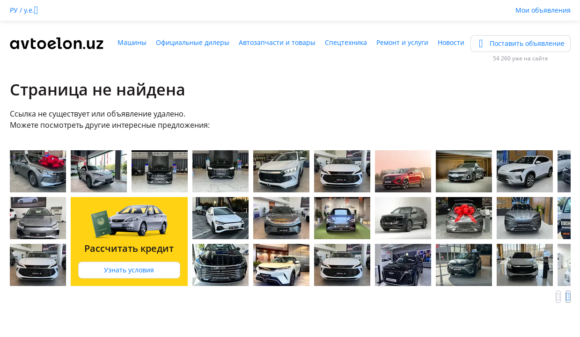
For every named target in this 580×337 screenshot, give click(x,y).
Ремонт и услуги (402, 42)
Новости (451, 42)
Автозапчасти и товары (277, 42)
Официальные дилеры (192, 42)
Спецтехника (346, 42)
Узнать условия (129, 269)
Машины (132, 42)
